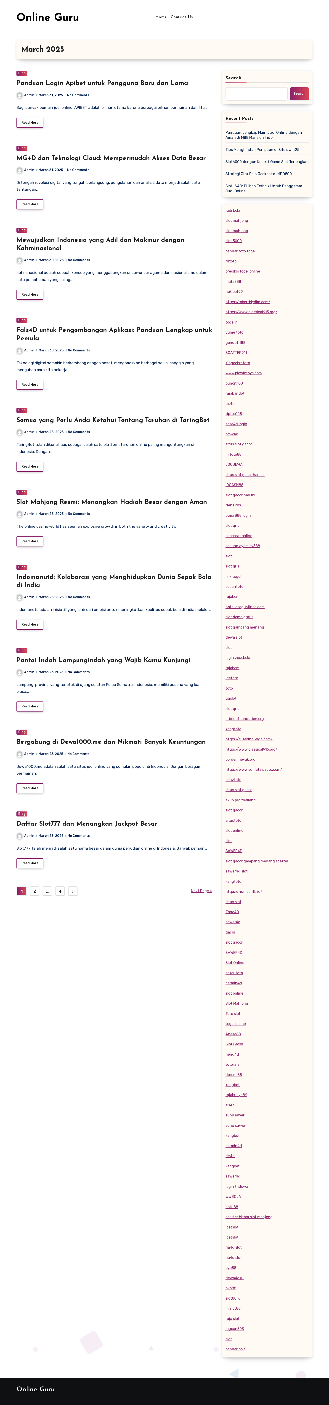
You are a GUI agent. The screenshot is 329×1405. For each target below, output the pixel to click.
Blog (22, 73)
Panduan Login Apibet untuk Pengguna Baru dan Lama (102, 83)
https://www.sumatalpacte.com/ (254, 769)
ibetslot (232, 1227)
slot (229, 556)
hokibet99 (234, 291)
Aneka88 (233, 1034)
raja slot (232, 1319)
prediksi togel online (243, 271)
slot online (234, 830)
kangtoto (233, 729)
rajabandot (235, 393)
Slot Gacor (234, 1044)
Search (233, 78)
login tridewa (237, 1186)
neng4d (232, 1054)
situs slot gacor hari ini (245, 475)
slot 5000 (234, 241)
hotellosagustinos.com (245, 607)
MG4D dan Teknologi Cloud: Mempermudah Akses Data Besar (111, 159)
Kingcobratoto (238, 363)
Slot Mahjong (237, 1003)
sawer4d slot (237, 871)
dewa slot (234, 637)
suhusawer (235, 1115)
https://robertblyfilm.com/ (248, 302)
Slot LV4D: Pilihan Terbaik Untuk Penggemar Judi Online (264, 188)
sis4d (230, 403)
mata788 (233, 281)
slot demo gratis (239, 617)
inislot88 (233, 1308)
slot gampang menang (245, 627)
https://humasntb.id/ (244, 891)
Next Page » (201, 898)
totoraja (232, 1064)
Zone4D (232, 912)
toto (229, 688)
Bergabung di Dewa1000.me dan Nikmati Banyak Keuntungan (111, 748)
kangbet (233, 1085)
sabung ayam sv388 (243, 546)
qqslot (231, 698)
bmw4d (232, 434)
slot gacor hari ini (240, 495)
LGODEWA (234, 464)
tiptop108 (234, 414)
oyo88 (231, 1268)
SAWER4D (234, 851)
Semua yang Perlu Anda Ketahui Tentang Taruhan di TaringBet (113, 423)
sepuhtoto (234, 586)
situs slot (233, 902)
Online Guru (47, 18)
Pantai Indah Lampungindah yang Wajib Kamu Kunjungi (103, 665)
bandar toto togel (241, 251)
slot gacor (234, 810)
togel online (236, 1024)
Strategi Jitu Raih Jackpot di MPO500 (259, 174)
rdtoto (231, 261)
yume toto (234, 332)
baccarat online (239, 536)
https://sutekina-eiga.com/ (249, 739)
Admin (25, 95)
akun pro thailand (241, 800)
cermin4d (234, 983)
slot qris (232, 525)
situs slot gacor (239, 444)
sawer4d (233, 922)
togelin (232, 322)
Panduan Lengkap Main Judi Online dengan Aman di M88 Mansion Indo (264, 135)
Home (161, 17)
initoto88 (233, 454)
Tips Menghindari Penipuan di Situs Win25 (262, 149)
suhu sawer (235, 1125)
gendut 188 (235, 342)
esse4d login (236, 424)
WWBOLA (233, 1196)
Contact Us (182, 17)
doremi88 (234, 1075)
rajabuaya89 (236, 1095)
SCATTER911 (236, 353)
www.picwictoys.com (244, 373)
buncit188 (234, 383)
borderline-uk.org (240, 759)
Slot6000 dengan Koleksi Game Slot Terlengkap (267, 162)
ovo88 (231, 1288)
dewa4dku (235, 1278)
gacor (230, 932)
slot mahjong (237, 220)
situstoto (233, 820)
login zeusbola (238, 658)
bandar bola (236, 1349)
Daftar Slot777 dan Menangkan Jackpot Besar (86, 830)
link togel (233, 576)
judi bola (233, 210)
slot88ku (233, 1298)
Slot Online (235, 963)
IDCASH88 (234, 485)
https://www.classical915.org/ (251, 312)
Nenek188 (234, 505)
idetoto (232, 678)
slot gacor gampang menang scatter (257, 861)
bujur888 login (238, 515)
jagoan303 (235, 1329)
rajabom (232, 596)
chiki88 (232, 1207)
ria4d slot (234, 1247)
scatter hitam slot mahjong (249, 1217)
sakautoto (234, 973)
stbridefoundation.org (245, 719)
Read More (29, 123)
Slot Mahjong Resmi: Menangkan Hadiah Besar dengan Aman (111, 506)
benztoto (233, 780)
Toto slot (233, 1014)
